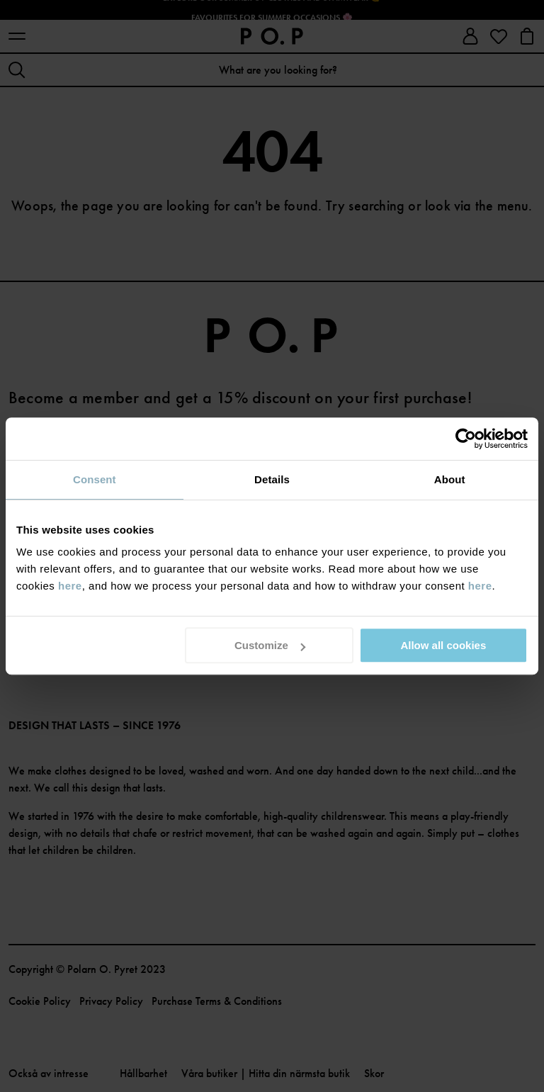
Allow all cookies (443, 645)
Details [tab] (272, 479)
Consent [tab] (94, 479)
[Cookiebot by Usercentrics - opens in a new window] (466, 438)
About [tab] (449, 479)
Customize (269, 645)
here (70, 586)
